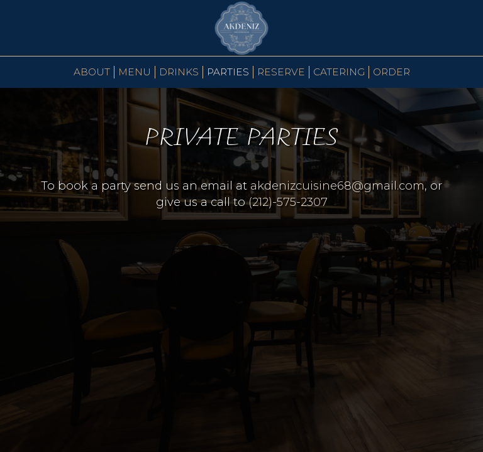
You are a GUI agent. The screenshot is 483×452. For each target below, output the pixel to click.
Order (391, 72)
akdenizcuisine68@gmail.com (337, 185)
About (92, 72)
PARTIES (228, 72)
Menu (134, 72)
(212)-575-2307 (286, 202)
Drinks (179, 72)
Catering (339, 72)
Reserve (281, 72)
